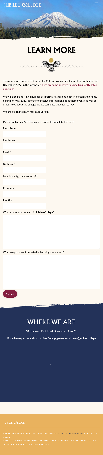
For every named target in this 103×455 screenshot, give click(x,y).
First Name (9, 128)
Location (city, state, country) (20, 176)
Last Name (9, 140)
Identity (7, 200)
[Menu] (96, 3)
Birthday (9, 164)
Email (7, 152)
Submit (10, 293)
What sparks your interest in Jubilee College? (28, 212)
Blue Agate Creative (70, 434)
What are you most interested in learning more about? (33, 252)
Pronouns (8, 188)
